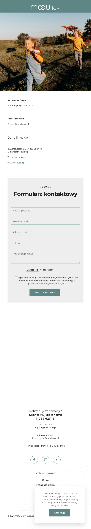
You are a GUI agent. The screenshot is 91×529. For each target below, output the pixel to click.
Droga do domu (46, 484)
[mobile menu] (86, 6)
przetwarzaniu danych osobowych (46, 283)
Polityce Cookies (59, 505)
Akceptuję (59, 513)
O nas (45, 480)
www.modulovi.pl (16, 162)
